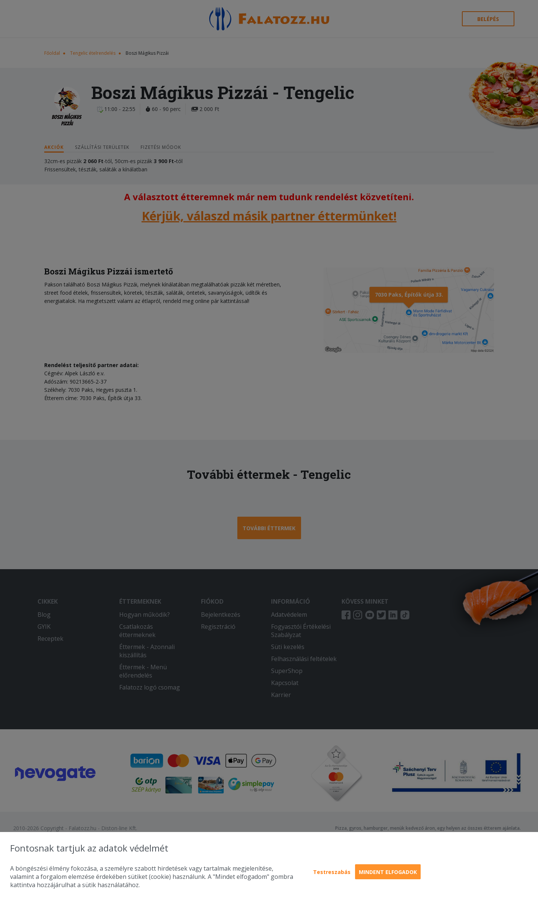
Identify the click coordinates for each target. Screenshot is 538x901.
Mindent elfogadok (388, 872)
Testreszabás (332, 872)
